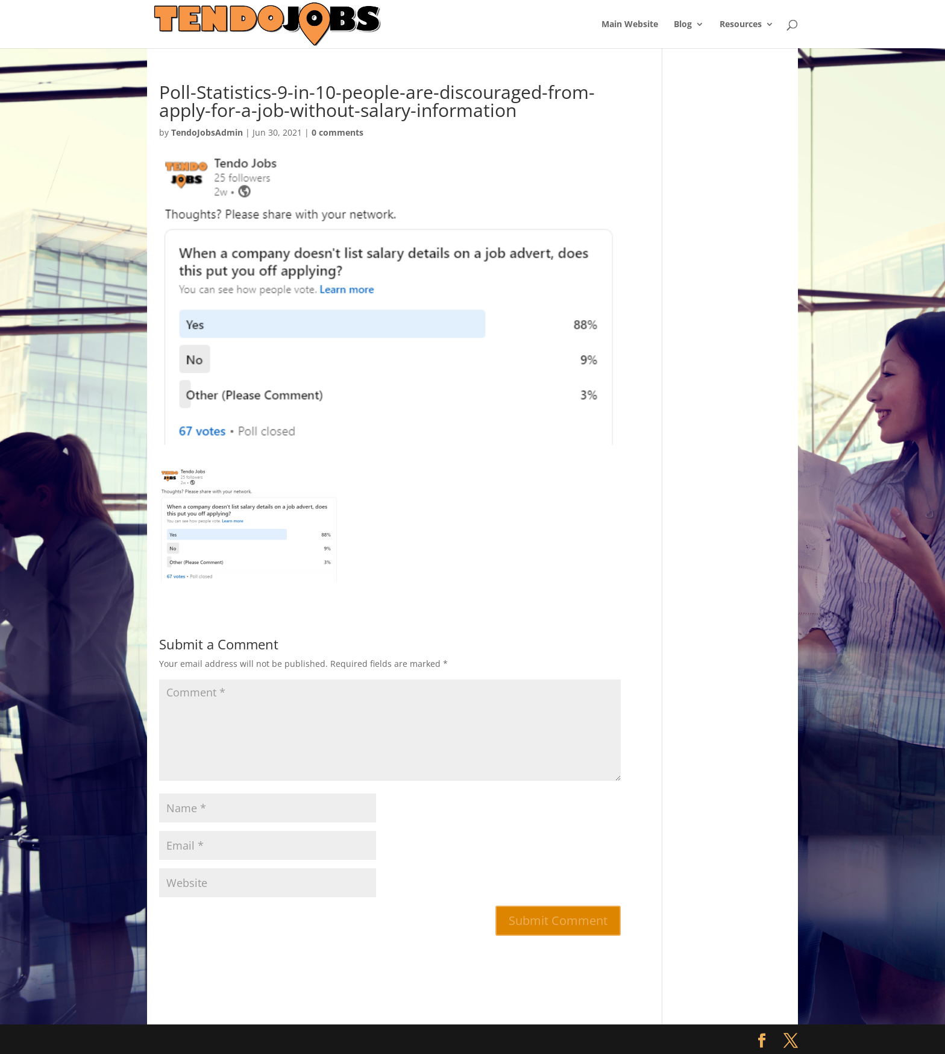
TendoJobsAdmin (207, 132)
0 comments (337, 132)
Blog (683, 25)
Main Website (629, 25)
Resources (741, 25)
